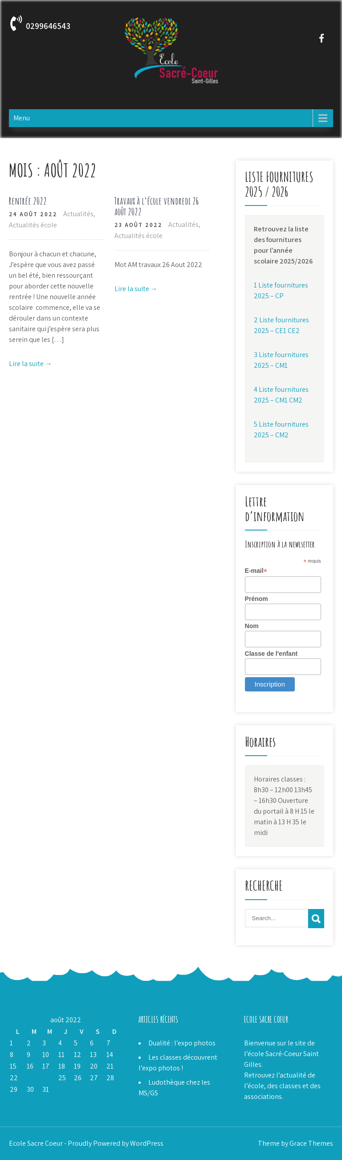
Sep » (36, 1101)
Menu (21, 118)
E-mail (256, 571)
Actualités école (33, 225)
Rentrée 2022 (28, 201)
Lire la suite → (30, 363)
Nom (252, 625)
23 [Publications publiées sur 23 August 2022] (30, 1077)
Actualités (78, 213)
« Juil (16, 1101)
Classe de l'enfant (271, 653)
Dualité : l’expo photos (182, 1043)
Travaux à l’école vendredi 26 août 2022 (156, 206)
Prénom (256, 598)
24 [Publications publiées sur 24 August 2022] (46, 1077)
